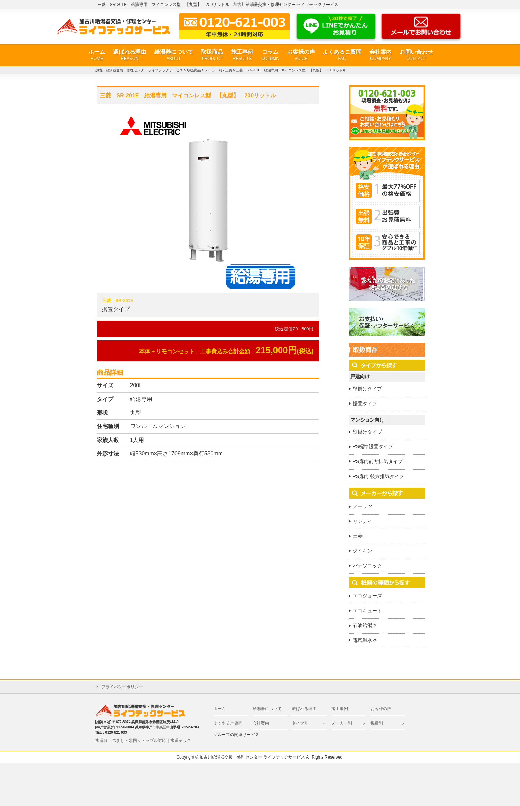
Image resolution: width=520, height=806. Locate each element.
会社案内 (380, 55)
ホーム (96, 55)
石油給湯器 (365, 625)
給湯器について (173, 55)
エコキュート (367, 610)
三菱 (358, 536)
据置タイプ (365, 403)
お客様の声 (301, 55)
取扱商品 (212, 55)
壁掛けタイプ (367, 388)
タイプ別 (300, 723)
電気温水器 (365, 640)
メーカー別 (341, 723)
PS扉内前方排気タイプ (378, 461)
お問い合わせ (416, 55)
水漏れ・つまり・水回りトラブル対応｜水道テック (143, 740)
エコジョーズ (367, 596)
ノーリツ (362, 506)
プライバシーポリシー (122, 686)
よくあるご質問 (342, 55)
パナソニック (367, 565)
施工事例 (242, 55)
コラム (270, 55)
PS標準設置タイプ (373, 446)
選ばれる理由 (129, 55)
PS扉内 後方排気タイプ (378, 476)
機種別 (376, 723)
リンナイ (362, 521)
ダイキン (362, 550)
